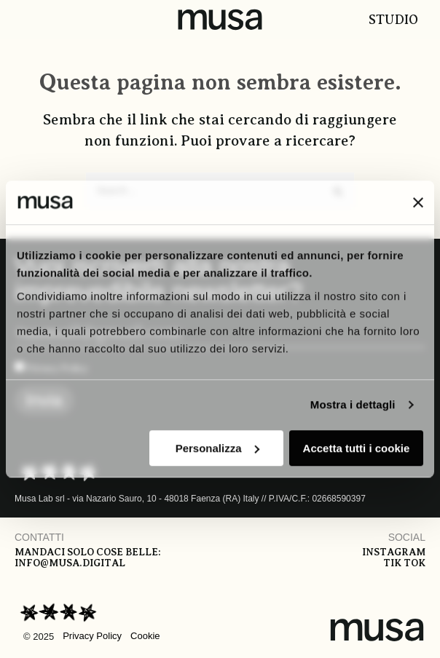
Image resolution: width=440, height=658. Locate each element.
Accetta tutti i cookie (356, 448)
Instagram (393, 552)
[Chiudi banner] (418, 202)
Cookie (145, 635)
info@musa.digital (70, 563)
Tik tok (404, 563)
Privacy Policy (92, 635)
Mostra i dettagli (353, 404)
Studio (393, 19)
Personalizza (217, 448)
